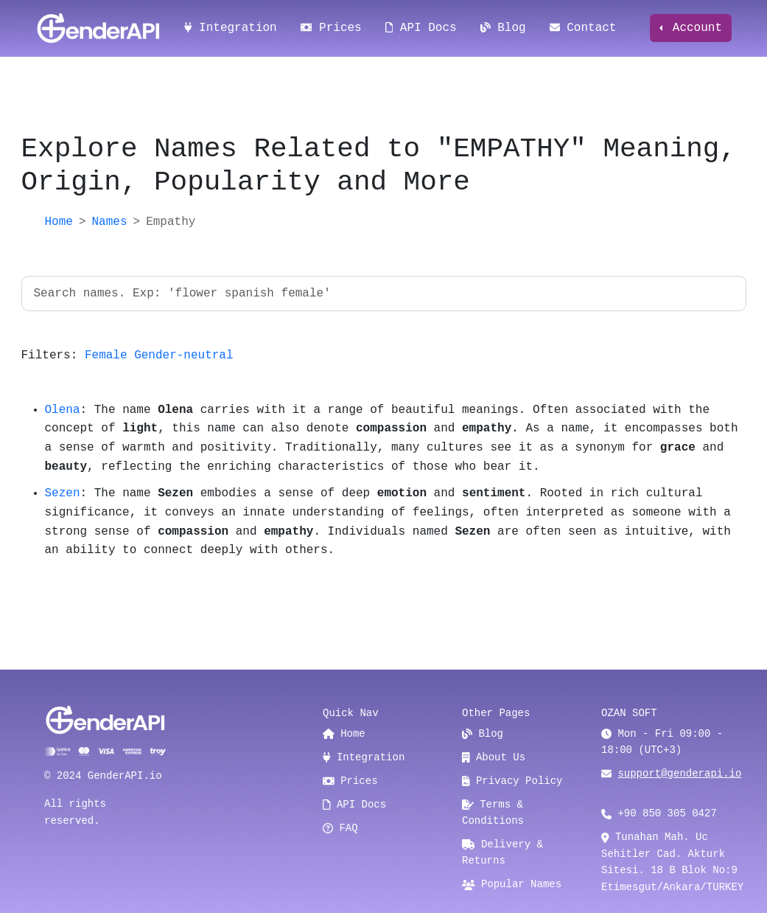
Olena (62, 410)
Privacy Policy (512, 781)
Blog (503, 28)
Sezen (62, 493)
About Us (493, 757)
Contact (583, 28)
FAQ (340, 828)
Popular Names (511, 884)
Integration (230, 28)
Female (106, 355)
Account (693, 28)
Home (59, 222)
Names (109, 222)
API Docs (421, 28)
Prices (331, 28)
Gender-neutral (183, 355)
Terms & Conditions (493, 813)
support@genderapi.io (679, 774)
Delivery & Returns (502, 853)
